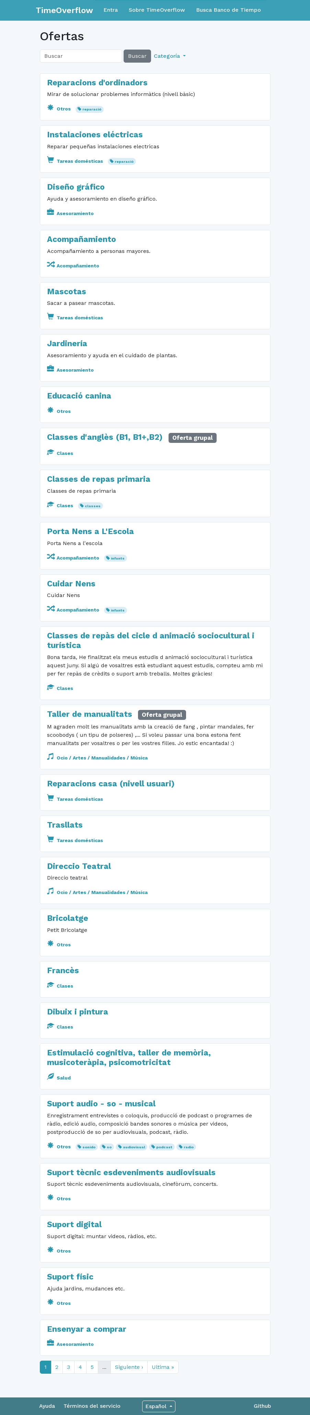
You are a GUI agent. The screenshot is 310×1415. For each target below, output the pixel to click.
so (109, 1147)
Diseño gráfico (76, 187)
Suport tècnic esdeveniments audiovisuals (131, 1172)
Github (262, 1406)
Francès (63, 970)
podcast (164, 1147)
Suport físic (70, 1276)
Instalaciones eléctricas (95, 134)
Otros (59, 108)
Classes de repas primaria (98, 479)
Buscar (137, 56)
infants (118, 558)
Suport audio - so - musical (101, 1103)
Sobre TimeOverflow (157, 10)
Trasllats (65, 825)
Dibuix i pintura (77, 1012)
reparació (91, 109)
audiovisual (134, 1147)
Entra (110, 10)
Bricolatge (67, 918)
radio (189, 1147)
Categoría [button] (168, 56)
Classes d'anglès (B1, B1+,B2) (105, 437)
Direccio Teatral (79, 866)
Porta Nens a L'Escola (90, 531)
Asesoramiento (70, 213)
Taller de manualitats (91, 714)
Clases (60, 453)
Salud (59, 1078)
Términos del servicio (92, 1406)
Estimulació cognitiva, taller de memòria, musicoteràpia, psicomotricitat (129, 1057)
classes (93, 506)
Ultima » (163, 1367)
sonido (88, 1147)
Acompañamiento (81, 239)
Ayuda (47, 1406)
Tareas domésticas (75, 161)
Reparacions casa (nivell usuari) (111, 783)
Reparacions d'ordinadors (97, 82)
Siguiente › (129, 1367)
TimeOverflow (64, 10)
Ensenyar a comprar (86, 1329)
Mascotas (66, 291)
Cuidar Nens (71, 583)
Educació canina (79, 396)
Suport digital (74, 1224)
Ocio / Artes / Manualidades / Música (97, 757)
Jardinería (67, 343)
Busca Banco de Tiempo (228, 10)
